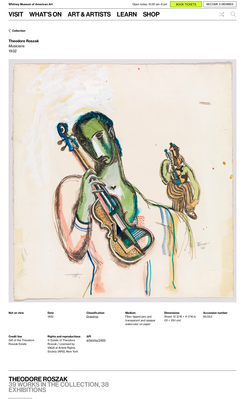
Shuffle (221, 14)
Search (233, 14)
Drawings (92, 316)
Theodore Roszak (24, 41)
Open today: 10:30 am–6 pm (149, 4)
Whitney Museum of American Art (31, 4)
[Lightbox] (122, 180)
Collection (18, 30)
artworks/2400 (96, 340)
